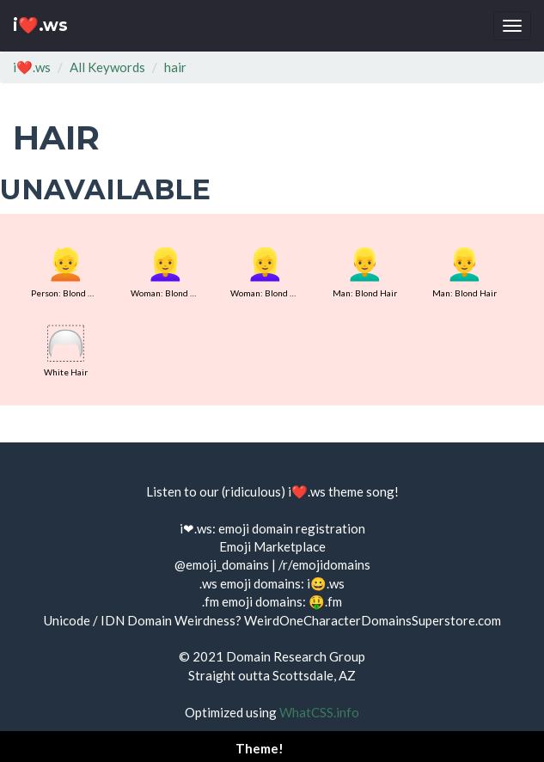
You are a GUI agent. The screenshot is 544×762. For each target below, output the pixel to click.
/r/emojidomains (324, 564)
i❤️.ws (40, 25)
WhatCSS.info (319, 712)
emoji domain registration (291, 528)
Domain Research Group (295, 656)
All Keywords (107, 67)
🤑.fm (325, 601)
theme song (361, 491)
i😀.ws (326, 583)
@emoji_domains (221, 564)
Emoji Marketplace (272, 546)
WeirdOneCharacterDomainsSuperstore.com (372, 620)
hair (175, 67)
